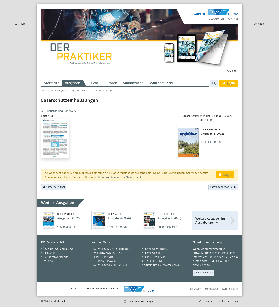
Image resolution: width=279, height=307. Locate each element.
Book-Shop (49, 252)
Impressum (211, 289)
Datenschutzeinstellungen (141, 301)
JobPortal (48, 261)
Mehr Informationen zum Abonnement (117, 177)
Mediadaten (216, 18)
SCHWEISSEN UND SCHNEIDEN (111, 249)
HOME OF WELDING (156, 249)
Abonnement (133, 83)
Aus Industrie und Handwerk (58, 111)
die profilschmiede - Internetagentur (220, 300)
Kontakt (232, 18)
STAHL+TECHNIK (154, 261)
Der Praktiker (47, 90)
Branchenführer (161, 83)
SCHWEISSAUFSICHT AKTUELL (111, 265)
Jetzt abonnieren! (203, 272)
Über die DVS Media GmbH (59, 249)
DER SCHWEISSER (154, 257)
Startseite (51, 83)
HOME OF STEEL (153, 252)
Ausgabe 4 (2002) (77, 90)
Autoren (110, 83)
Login (228, 83)
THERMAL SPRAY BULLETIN (109, 261)
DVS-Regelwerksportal (56, 257)
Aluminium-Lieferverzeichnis (161, 265)
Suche (94, 83)
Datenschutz (229, 289)
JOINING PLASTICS (104, 257)
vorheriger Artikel (54, 186)
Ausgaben (72, 83)
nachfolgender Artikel (223, 186)
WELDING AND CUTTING (107, 252)
